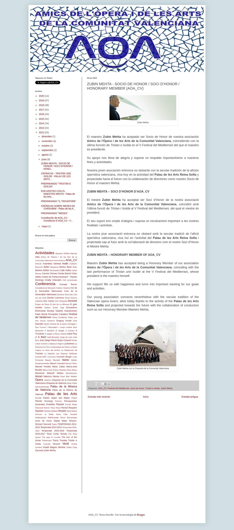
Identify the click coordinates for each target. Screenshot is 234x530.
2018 (42, 105)
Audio (65, 263)
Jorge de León (66, 337)
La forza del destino (51, 350)
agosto (45, 154)
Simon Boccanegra (68, 418)
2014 (42, 123)
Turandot (46, 444)
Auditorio (73, 264)
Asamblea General (52, 263)
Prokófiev (50, 404)
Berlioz (62, 267)
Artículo (38, 264)
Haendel (39, 324)
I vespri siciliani (65, 327)
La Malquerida (67, 350)
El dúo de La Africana (59, 304)
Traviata (63, 440)
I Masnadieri (52, 327)
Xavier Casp (71, 447)
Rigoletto (39, 411)
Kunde (74, 340)
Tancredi (47, 424)
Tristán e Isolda (152, 388)
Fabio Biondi (41, 314)
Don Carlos (48, 301)
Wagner (53, 447)
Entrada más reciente (99, 396)
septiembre (48, 150)
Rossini (62, 410)
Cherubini (56, 280)
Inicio (146, 396)
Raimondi (39, 408)
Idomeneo (39, 331)
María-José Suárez (51, 370)
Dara (67, 294)
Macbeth (56, 360)
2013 (42, 128)
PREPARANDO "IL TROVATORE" (58, 201)
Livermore (51, 357)
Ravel (58, 408)
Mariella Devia (65, 370)
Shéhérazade (53, 418)
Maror (74, 370)
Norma (56, 376)
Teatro (54, 424)
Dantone (60, 294)
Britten (46, 270)
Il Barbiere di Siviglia (54, 331)
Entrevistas (40, 311)
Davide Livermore (55, 298)
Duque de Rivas (42, 304)
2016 (42, 114)
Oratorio (47, 380)
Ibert (75, 327)
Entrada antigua (189, 396)
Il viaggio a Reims (52, 334)
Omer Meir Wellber (68, 376)
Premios (58, 401)
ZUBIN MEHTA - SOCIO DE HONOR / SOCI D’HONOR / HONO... (57, 166)
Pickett (74, 398)
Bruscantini (54, 270)
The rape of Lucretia (51, 437)
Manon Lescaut (57, 363)
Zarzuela (39, 450)
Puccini (60, 404)
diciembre (47, 136)
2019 (42, 100)
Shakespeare (40, 418)
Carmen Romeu (49, 273)
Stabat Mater (60, 421)
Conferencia (45, 284)
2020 (42, 96)
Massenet (39, 373)
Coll (64, 280)
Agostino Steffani (63, 253)
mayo (45, 226)
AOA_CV (102, 388)
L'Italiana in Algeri (55, 344)
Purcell (68, 404)
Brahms (38, 270)
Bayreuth (39, 267)
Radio (74, 404)
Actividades (44, 253)
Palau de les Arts (61, 394)
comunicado (72, 280)
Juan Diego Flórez (48, 340)
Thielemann (47, 440)
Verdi (65, 443)
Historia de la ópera (58, 324)
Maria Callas (58, 366)
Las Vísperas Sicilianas (66, 354)
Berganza (54, 267)
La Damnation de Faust (59, 347)
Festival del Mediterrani (118, 388)
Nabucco (48, 376)
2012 (42, 132)
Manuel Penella (43, 366)
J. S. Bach (40, 337)
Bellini (46, 267)
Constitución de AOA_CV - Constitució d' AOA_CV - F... (57, 219)
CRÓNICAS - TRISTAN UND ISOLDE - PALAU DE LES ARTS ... (56, 176)
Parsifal (38, 398)
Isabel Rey (72, 334)
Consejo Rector (68, 284)
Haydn (46, 324)
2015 (42, 119)
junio (44, 159)
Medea (60, 373)
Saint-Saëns (72, 411)
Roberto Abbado (51, 411)
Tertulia (63, 434)
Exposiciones (71, 311)
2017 (42, 109)
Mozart (38, 376)
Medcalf (50, 373)
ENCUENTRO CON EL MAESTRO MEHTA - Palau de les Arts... (58, 194)
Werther (62, 447)
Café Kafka (65, 270)
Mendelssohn (71, 373)
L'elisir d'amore (41, 344)
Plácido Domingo (44, 401)
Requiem (73, 408)
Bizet (69, 267)
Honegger (71, 324)
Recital (64, 408)
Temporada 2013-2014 (51, 427)
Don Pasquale (61, 301)
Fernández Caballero (58, 314)
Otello (69, 383)
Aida (37, 257)
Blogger (141, 514)
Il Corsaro (70, 331)
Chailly (48, 280)
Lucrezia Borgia (64, 357)
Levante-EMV (41, 357)
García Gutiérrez (47, 321)
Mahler (65, 360)
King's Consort (64, 340)
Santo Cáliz (62, 414)
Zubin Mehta (166, 388)
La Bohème (68, 344)
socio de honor (137, 388)
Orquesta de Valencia (56, 383)
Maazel (48, 360)
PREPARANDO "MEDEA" (54, 213)
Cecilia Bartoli (64, 273)
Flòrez (54, 317)
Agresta (73, 253)
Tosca (55, 440)
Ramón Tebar (49, 408)
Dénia (67, 298)
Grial (75, 321)
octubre (46, 145)
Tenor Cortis (53, 434)
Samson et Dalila (44, 414)
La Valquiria (49, 354)
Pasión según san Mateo (56, 398)
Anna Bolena (59, 260)
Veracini (56, 444)
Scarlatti (73, 414)
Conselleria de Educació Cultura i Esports (52, 288)
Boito (75, 267)
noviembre (47, 141)
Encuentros (71, 307)
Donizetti (72, 300)
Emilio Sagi (58, 308)
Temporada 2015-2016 (53, 431)
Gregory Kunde (63, 321)
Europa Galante (55, 311)
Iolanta (63, 334)
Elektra (47, 308)
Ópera (39, 379)
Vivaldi (46, 447)
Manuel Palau (71, 363)
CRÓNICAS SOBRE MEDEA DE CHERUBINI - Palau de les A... (58, 207)
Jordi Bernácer (53, 337)
